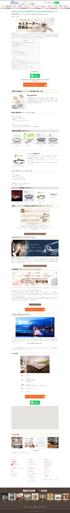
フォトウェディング (43, 6)
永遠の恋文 (17, 202)
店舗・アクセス (66, 6)
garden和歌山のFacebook (47, 462)
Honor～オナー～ (29, 202)
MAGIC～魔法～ (41, 202)
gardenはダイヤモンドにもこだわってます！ (20, 64)
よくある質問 (55, 6)
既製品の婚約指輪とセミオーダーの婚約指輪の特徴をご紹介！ (23, 42)
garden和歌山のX (46, 465)
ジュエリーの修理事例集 (30, 477)
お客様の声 (12, 471)
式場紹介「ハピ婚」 (46, 472)
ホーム (3, 6)
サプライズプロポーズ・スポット (31, 465)
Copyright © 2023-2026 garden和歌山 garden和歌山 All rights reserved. (35, 511)
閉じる (27, 40)
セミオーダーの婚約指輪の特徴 (19, 53)
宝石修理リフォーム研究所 (30, 481)
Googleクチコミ (46, 468)
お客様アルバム (49, 6)
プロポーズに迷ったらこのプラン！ (18, 68)
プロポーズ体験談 (29, 461)
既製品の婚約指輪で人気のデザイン (18, 51)
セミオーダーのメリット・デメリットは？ (19, 55)
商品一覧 (14, 6)
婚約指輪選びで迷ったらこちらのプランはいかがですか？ (22, 66)
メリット (14, 47)
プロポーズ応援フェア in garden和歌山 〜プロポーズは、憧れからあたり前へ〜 (35, 8)
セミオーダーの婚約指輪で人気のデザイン (19, 60)
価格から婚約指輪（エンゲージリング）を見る (17, 467)
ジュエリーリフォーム (30, 478)
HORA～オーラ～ (53, 202)
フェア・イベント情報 (35, 6)
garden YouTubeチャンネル (47, 471)
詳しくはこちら (35, 304)
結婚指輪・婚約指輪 (9, 6)
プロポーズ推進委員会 (30, 471)
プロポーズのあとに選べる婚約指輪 (32, 464)
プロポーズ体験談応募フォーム (31, 462)
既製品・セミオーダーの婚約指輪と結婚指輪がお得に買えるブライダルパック (26, 62)
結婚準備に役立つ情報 (16, 464)
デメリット (15, 49)
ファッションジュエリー (27, 6)
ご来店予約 (60, 6)
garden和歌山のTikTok (47, 461)
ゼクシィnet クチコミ (47, 469)
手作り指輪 (19, 6)
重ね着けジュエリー (13, 474)
